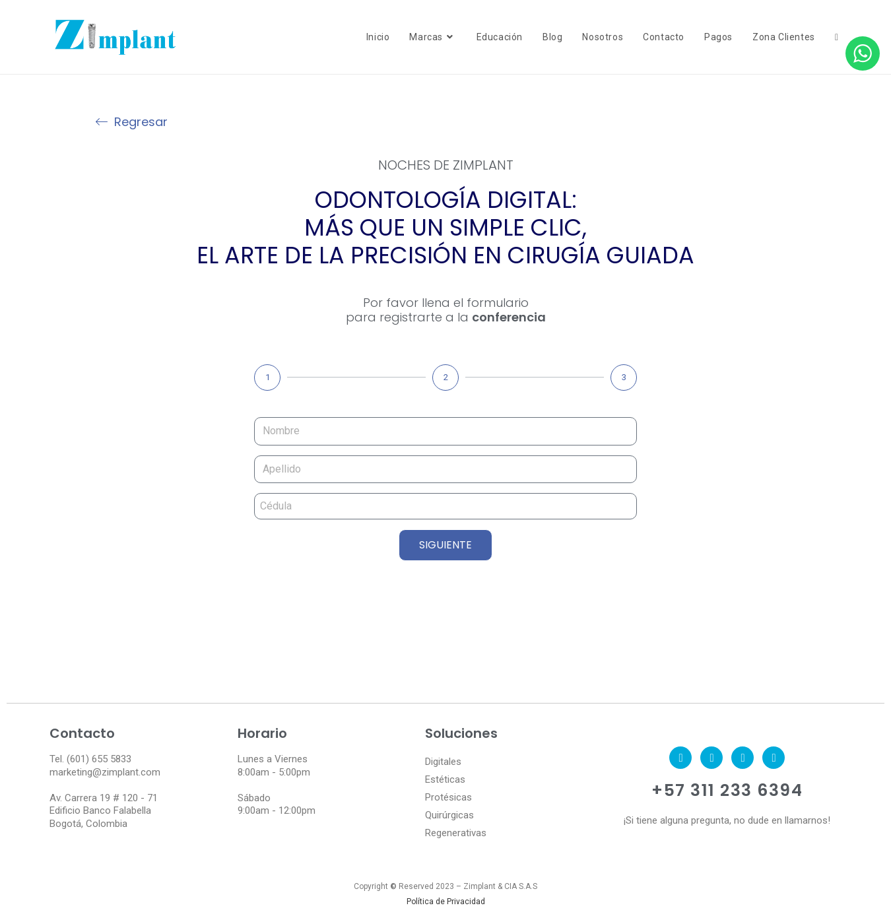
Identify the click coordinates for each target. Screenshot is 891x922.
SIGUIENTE (445, 544)
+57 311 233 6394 (727, 790)
